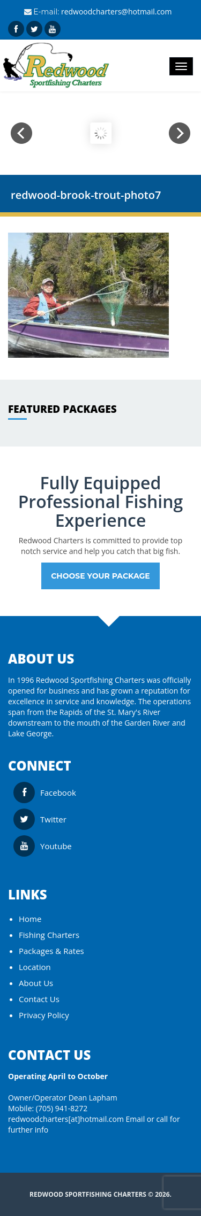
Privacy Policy (44, 1015)
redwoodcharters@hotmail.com (116, 11)
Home (30, 918)
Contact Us (39, 999)
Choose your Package (100, 576)
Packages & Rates (51, 950)
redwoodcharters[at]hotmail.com (66, 1119)
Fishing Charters (49, 934)
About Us (36, 983)
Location (35, 966)
